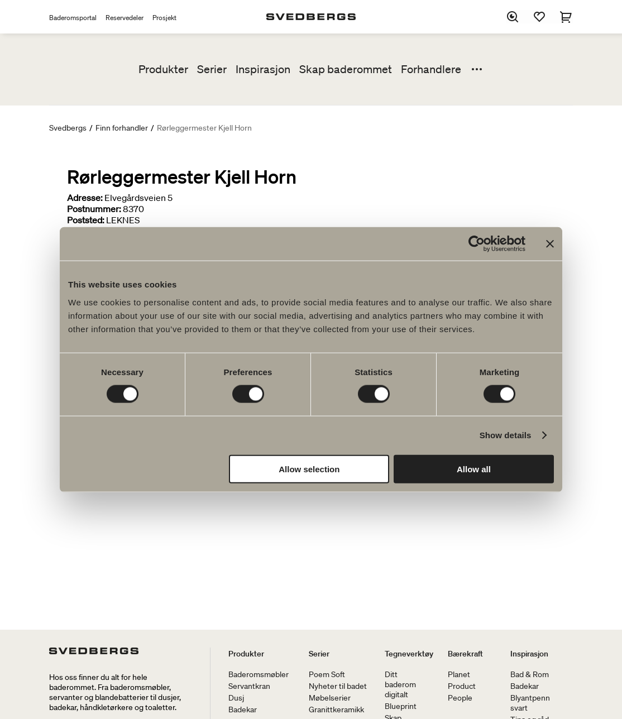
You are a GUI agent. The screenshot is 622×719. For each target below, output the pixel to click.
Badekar (242, 709)
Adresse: (85, 197)
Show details (506, 435)
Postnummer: (94, 208)
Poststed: (85, 220)
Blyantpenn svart (530, 703)
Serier (212, 69)
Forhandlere (431, 69)
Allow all (474, 468)
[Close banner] (550, 244)
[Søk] (512, 16)
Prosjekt (164, 17)
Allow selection (309, 468)
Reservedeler (124, 17)
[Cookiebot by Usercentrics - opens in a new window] (476, 244)
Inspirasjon (263, 69)
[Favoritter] (539, 16)
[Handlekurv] (566, 16)
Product (462, 686)
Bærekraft (465, 654)
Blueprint (401, 706)
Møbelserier (330, 698)
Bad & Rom (529, 674)
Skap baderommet (345, 69)
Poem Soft (327, 674)
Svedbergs (68, 128)
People (460, 698)
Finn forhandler (121, 128)
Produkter (163, 69)
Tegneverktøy (409, 654)
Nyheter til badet (338, 686)
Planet (459, 674)
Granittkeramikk (336, 709)
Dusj (236, 698)
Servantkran (249, 686)
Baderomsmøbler (258, 674)
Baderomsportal (73, 17)
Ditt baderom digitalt (400, 684)
